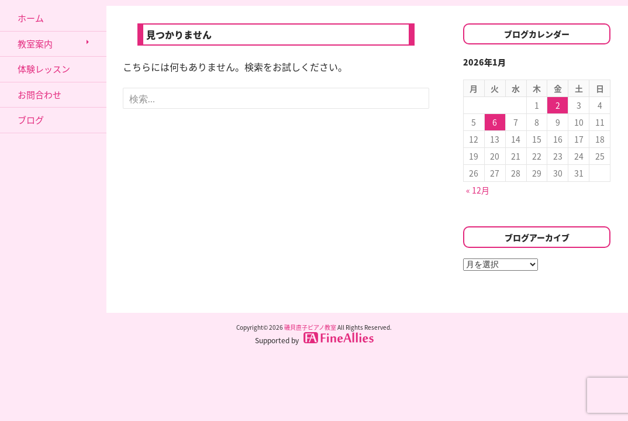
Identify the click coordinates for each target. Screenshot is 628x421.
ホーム (31, 18)
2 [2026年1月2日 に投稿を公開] (557, 105)
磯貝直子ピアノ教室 (310, 327)
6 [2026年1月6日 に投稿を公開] (494, 122)
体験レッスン (44, 69)
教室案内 (35, 43)
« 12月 (477, 190)
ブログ (31, 119)
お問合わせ (39, 94)
